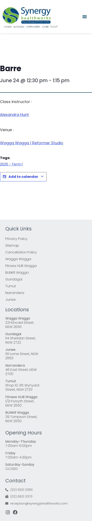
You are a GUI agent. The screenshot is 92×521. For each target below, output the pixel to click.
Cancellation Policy (21, 252)
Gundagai (18, 26)
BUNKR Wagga (17, 272)
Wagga (8, 26)
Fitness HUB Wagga (21, 265)
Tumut (54, 26)
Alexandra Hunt (14, 114)
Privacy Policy (16, 238)
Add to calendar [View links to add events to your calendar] (23, 177)
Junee (45, 26)
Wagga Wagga (18, 259)
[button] (84, 16)
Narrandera (33, 26)
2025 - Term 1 (11, 164)
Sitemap (12, 245)
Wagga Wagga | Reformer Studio (31, 143)
